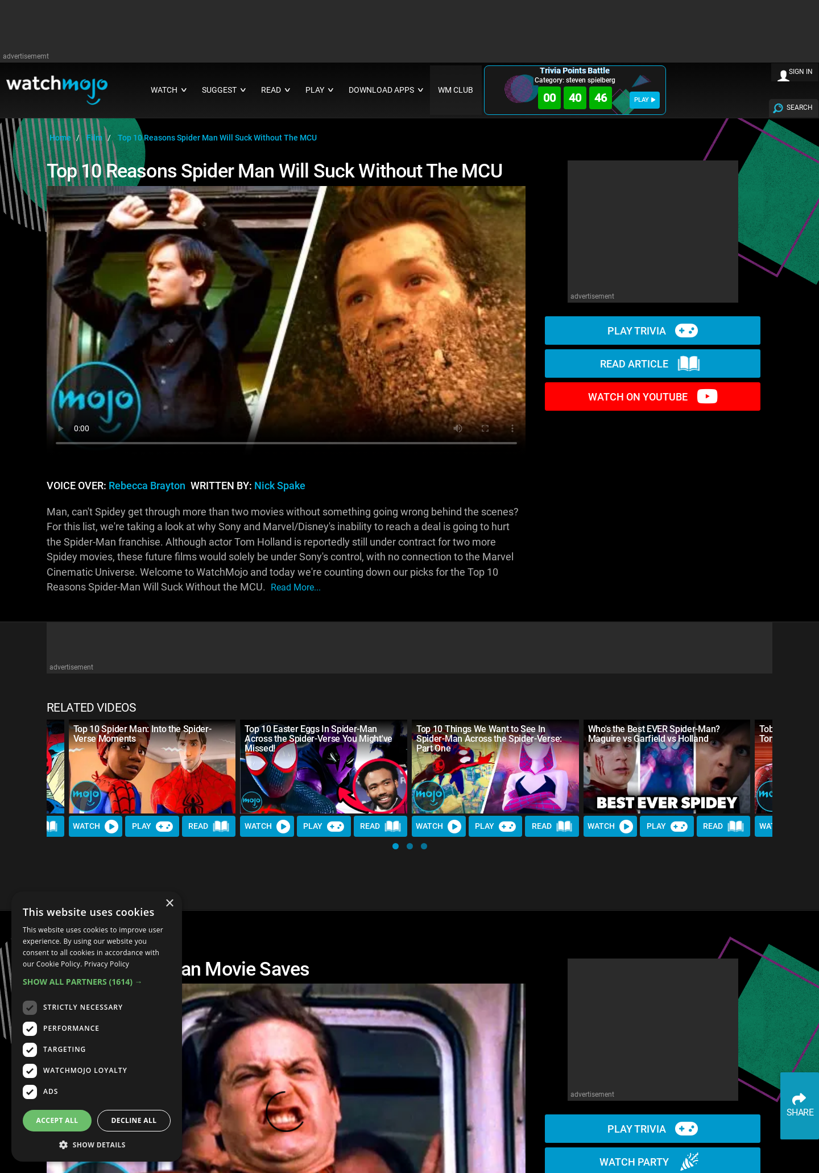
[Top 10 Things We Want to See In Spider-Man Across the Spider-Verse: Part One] (495, 766)
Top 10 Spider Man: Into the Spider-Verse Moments (142, 734)
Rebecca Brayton (147, 485)
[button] (395, 846)
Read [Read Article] (208, 826)
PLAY (644, 100)
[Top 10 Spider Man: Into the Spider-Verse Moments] (152, 766)
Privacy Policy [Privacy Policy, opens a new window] (106, 964)
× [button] (169, 903)
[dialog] (96, 1026)
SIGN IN (801, 72)
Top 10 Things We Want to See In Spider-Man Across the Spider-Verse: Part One (489, 739)
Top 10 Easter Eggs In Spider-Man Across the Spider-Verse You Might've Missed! (318, 739)
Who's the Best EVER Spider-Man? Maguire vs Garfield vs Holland (654, 734)
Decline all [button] (134, 1120)
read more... (296, 587)
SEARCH (800, 107)
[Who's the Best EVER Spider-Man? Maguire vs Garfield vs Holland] (667, 766)
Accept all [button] (57, 1120)
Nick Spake (279, 485)
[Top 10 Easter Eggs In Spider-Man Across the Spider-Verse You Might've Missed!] (323, 766)
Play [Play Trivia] (152, 826)
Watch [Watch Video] (95, 826)
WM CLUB (455, 90)
